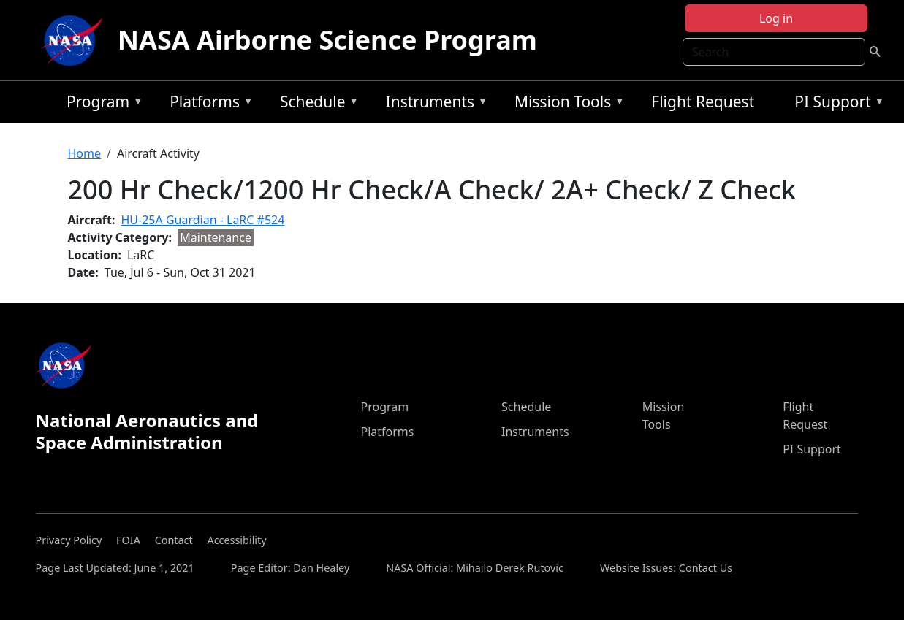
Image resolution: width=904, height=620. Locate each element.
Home (85, 153)
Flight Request (702, 101)
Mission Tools (566, 104)
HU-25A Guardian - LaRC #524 (203, 220)
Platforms (207, 104)
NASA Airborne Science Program (327, 40)
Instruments (433, 104)
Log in (776, 18)
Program (101, 104)
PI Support (835, 104)
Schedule (316, 104)
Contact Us (705, 568)
